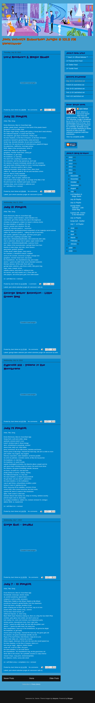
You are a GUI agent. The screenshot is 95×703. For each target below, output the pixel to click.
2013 (71, 163)
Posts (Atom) (36, 684)
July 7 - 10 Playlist (17, 584)
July (72, 191)
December (75, 176)
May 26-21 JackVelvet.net (75, 81)
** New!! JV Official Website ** (77, 57)
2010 (71, 173)
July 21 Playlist (15, 207)
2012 (71, 167)
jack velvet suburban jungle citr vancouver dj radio (25, 194)
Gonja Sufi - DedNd (18, 525)
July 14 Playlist (15, 428)
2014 (71, 160)
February (74, 241)
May (72, 231)
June (73, 228)
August (73, 188)
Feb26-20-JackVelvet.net (75, 85)
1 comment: (33, 284)
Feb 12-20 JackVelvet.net (75, 92)
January (74, 244)
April (72, 234)
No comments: (33, 110)
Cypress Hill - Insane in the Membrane (77, 214)
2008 (71, 251)
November (75, 179)
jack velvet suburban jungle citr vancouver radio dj (25, 287)
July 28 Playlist (15, 116)
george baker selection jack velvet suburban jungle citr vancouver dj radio (33, 352)
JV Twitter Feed (72, 65)
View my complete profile (75, 137)
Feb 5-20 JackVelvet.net (75, 96)
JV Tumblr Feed (72, 68)
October (74, 182)
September (75, 185)
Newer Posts (9, 678)
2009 (71, 248)
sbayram (55, 698)
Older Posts (54, 678)
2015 (71, 157)
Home (31, 678)
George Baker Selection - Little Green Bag (77, 208)
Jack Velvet (83, 109)
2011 (71, 170)
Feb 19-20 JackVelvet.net (75, 89)
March (73, 238)
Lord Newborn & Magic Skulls (26, 57)
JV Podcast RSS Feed (74, 61)
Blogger (70, 698)
